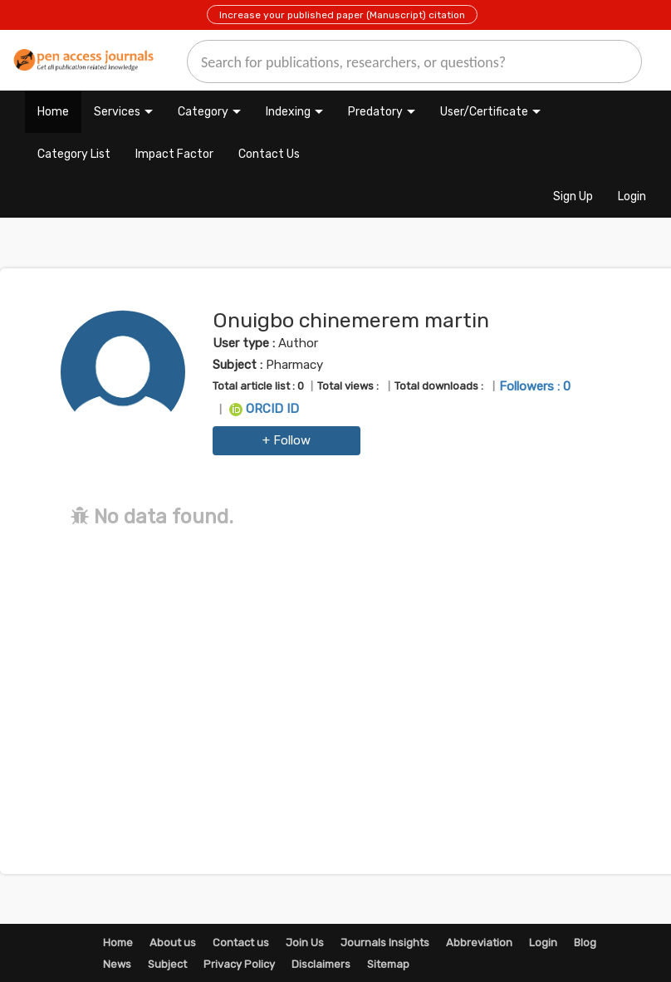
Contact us (241, 942)
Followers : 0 (535, 386)
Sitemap (388, 964)
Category (203, 112)
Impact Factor (174, 154)
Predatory (375, 112)
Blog (585, 942)
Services (117, 112)
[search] (414, 61)
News (117, 964)
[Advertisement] (354, 673)
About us (172, 942)
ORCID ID (264, 408)
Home (53, 112)
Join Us (305, 942)
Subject (167, 964)
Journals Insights (384, 942)
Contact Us (269, 154)
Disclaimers (320, 964)
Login (632, 196)
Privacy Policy (239, 964)
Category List (73, 154)
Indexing (288, 112)
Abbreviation (479, 942)
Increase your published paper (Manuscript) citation (342, 15)
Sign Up (573, 196)
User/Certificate (484, 112)
